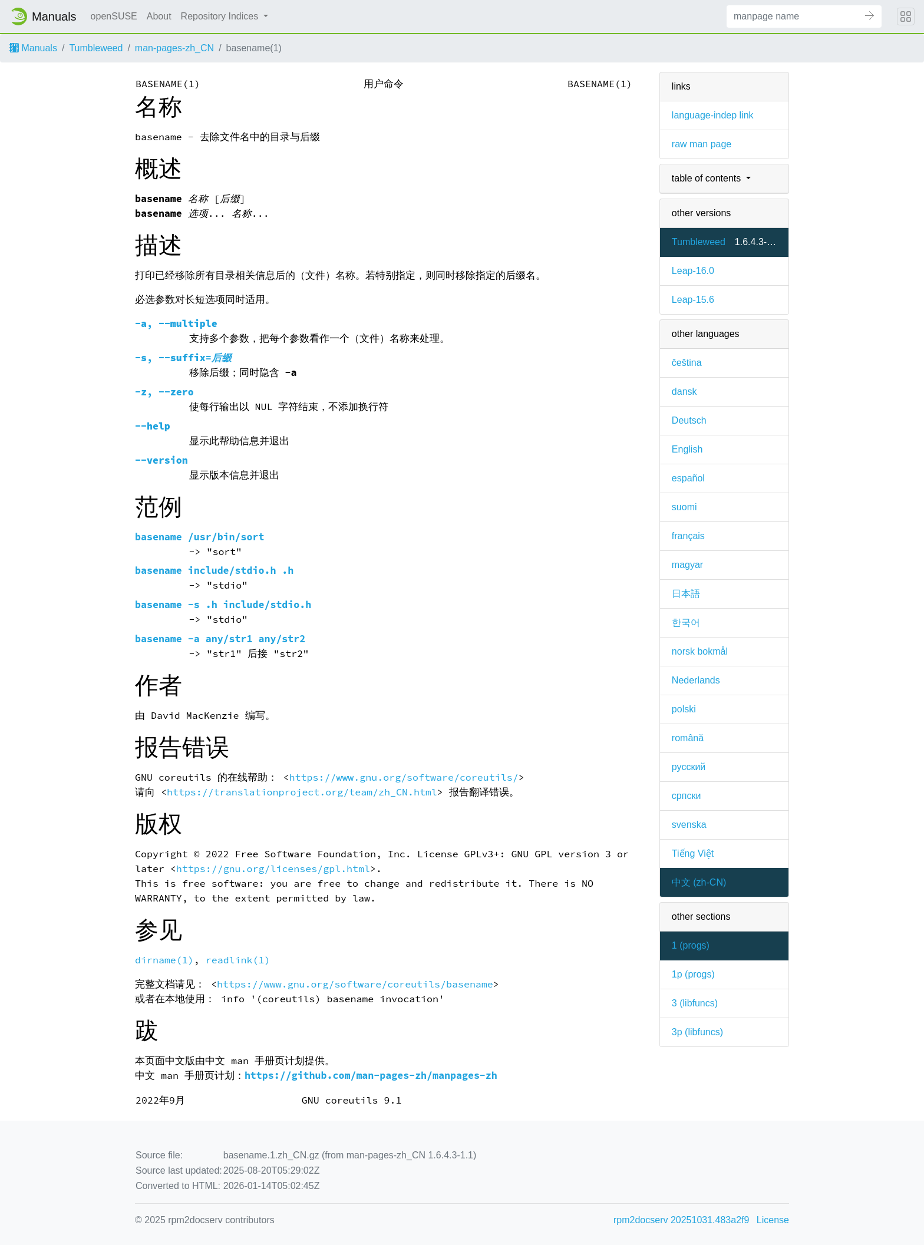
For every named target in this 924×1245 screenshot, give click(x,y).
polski (684, 709)
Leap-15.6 (693, 300)
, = (183, 358)
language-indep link (713, 115)
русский (688, 767)
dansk (684, 392)
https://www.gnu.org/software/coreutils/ (404, 777)
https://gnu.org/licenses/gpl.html (273, 869)
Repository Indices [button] (221, 16)
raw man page (701, 144)
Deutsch (689, 420)
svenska (689, 825)
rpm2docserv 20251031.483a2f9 (681, 1220)
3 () (695, 1003)
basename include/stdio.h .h (214, 570)
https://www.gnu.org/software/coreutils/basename (355, 984)
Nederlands (696, 680)
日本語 (686, 594)
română (688, 738)
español (688, 478)
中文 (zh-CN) (699, 882)
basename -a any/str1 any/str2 (220, 639)
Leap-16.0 (693, 271)
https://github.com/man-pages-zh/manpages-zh (371, 1075)
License (773, 1220)
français (688, 536)
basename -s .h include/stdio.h (223, 605)
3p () (697, 1032)
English (687, 449)
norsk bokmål (700, 651)
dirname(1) (164, 960)
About (159, 16)
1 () (691, 945)
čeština (687, 363)
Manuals (33, 48)
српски (686, 796)
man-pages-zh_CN (174, 48)
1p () (693, 974)
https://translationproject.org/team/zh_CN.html (302, 792)
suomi (684, 507)
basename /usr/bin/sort (199, 537)
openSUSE (114, 16)
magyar (687, 565)
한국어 (686, 622)
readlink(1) (238, 960)
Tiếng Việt (693, 853)
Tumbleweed (96, 48)
